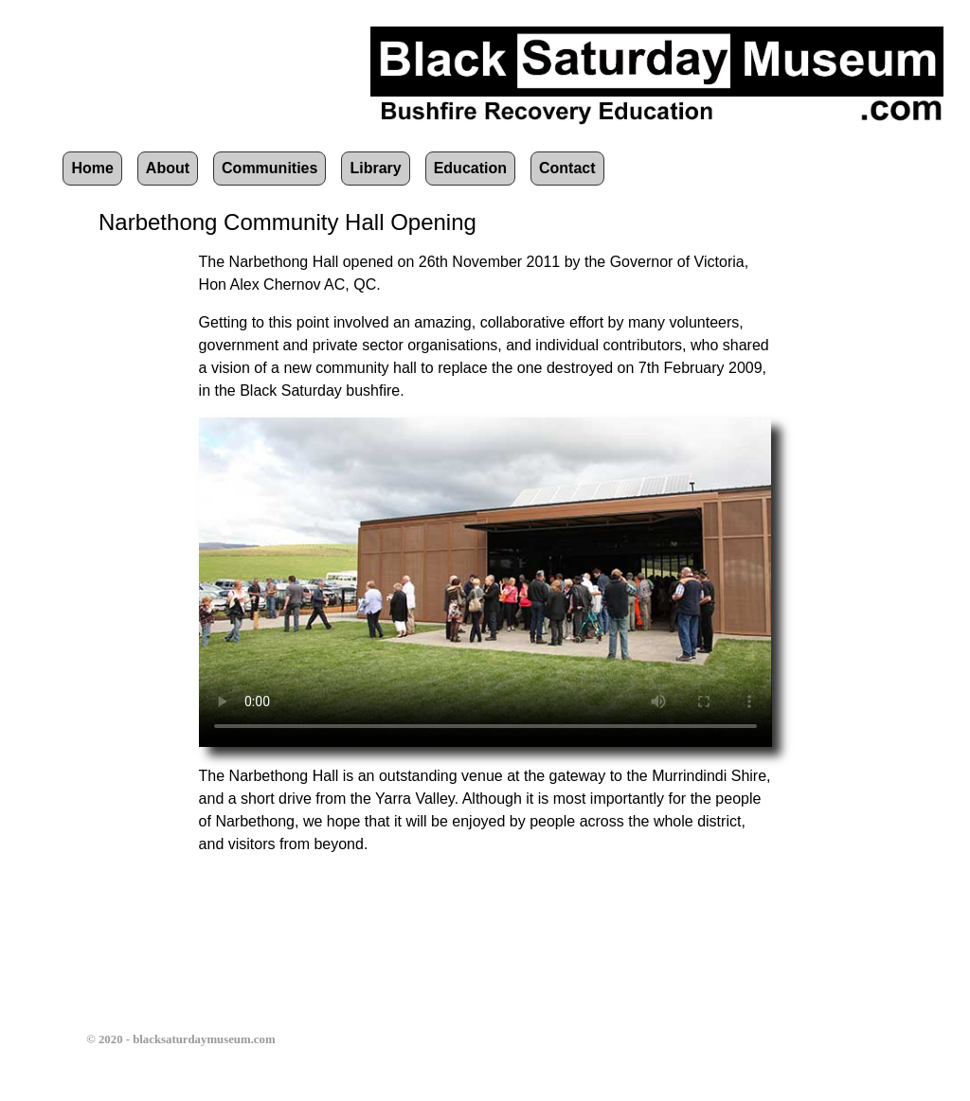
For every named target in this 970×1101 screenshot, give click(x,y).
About (167, 168)
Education (470, 168)
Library (375, 168)
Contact (567, 168)
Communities (269, 168)
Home (92, 168)
